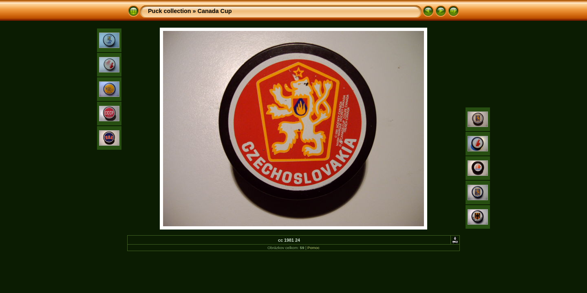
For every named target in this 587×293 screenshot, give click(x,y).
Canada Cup (215, 11)
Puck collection (169, 11)
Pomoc (313, 247)
